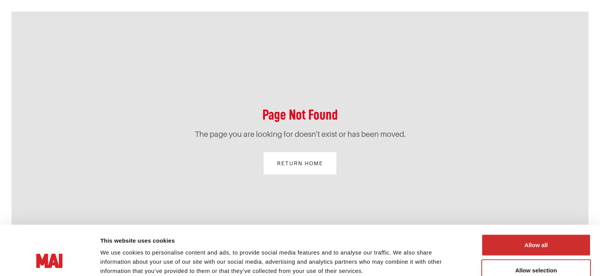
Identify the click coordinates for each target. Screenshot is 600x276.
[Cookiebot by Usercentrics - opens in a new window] (49, 261)
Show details (118, 261)
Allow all (536, 198)
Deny (536, 248)
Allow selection (536, 223)
